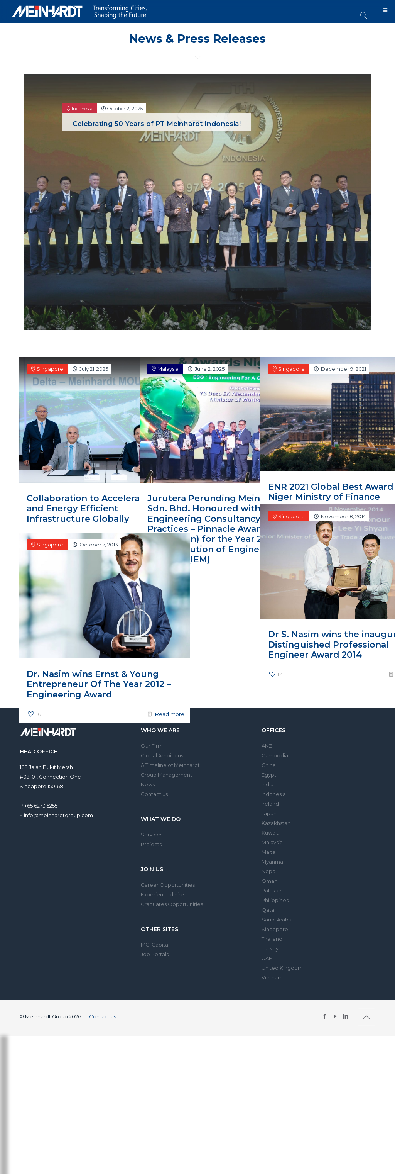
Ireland (270, 804)
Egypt (269, 775)
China (269, 765)
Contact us (154, 794)
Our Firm (152, 746)
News (148, 784)
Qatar (269, 910)
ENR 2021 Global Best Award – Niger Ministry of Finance (316, 458)
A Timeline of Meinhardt (170, 765)
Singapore (275, 929)
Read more (112, 516)
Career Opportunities (168, 885)
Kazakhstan (276, 823)
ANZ (267, 746)
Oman (269, 881)
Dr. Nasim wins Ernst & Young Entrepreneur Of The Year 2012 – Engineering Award (74, 652)
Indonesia (274, 794)
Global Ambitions (162, 755)
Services (151, 834)
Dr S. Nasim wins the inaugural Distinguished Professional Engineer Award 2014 (316, 616)
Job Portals (155, 954)
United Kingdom (282, 968)
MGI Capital (155, 945)
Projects (151, 844)
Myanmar (273, 861)
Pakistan (272, 890)
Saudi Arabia (277, 919)
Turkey (270, 948)
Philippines (275, 900)
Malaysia (272, 842)
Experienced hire (162, 894)
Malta (268, 852)
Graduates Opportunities (172, 904)
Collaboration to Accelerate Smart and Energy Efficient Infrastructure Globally (75, 476)
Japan (269, 813)
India (267, 784)
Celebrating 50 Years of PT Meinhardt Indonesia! (157, 123)
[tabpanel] (197, 205)
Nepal (269, 871)
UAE (267, 958)
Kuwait (270, 833)
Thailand (272, 939)
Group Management (166, 775)
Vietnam (272, 977)
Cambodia (275, 755)
